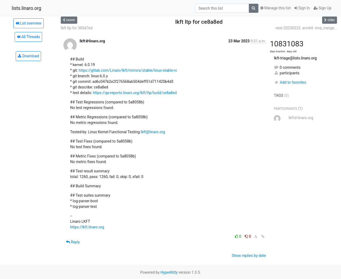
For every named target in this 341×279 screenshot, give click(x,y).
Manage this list (275, 8)
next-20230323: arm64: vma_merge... (306, 28)
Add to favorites (290, 82)
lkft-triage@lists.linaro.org (295, 58)
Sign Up (322, 8)
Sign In (302, 8)
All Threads (28, 37)
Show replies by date (249, 255)
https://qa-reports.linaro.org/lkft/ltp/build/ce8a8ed (135, 93)
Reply (73, 242)
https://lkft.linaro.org (87, 227)
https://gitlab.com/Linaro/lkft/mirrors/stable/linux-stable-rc (128, 70)
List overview (28, 23)
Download (28, 56)
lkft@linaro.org (153, 132)
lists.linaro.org (26, 8)
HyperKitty (169, 272)
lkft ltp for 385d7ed (76, 28)
